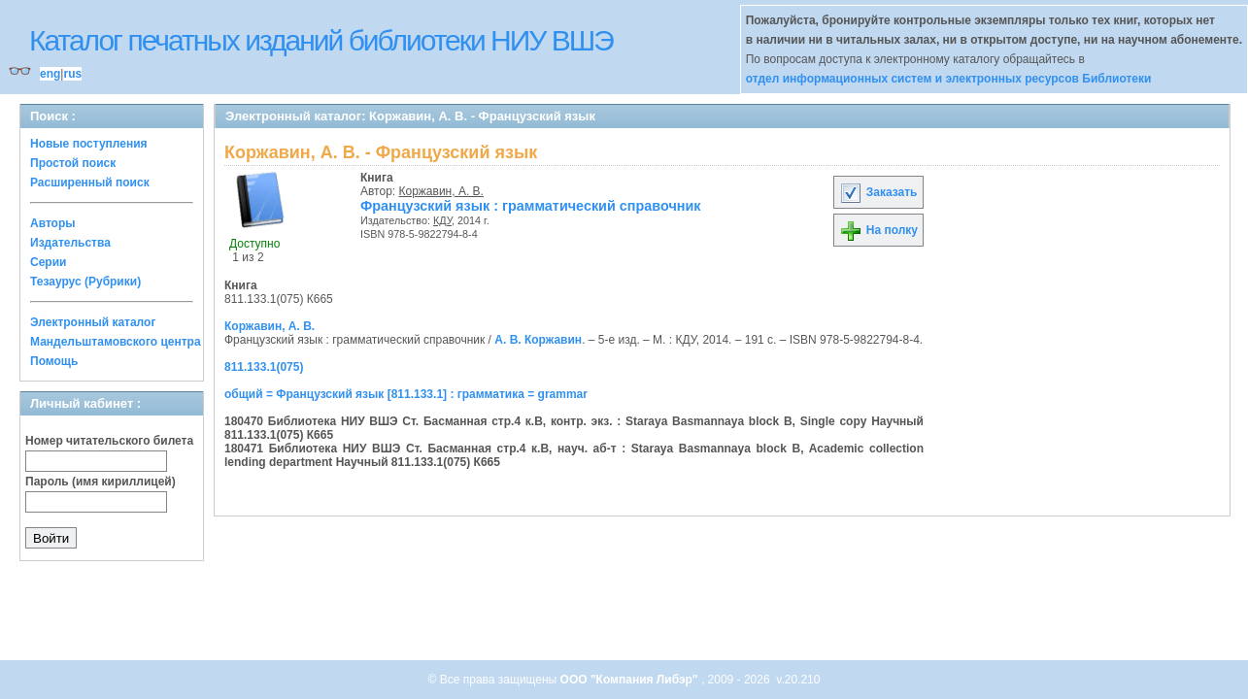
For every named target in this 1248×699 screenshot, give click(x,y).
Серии (48, 262)
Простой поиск (73, 163)
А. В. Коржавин (538, 340)
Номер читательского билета (109, 441)
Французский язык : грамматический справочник (530, 206)
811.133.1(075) (263, 367)
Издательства (70, 243)
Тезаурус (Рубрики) (85, 281)
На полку (878, 230)
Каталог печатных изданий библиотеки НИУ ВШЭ (321, 40)
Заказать (878, 192)
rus (72, 74)
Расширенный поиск (90, 182)
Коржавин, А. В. (441, 191)
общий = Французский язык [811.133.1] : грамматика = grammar (406, 394)
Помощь (54, 361)
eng (50, 74)
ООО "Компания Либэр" (630, 679)
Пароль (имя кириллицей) (100, 481)
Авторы (53, 223)
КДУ (442, 220)
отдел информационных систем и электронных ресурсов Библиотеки (949, 78)
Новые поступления (89, 143)
